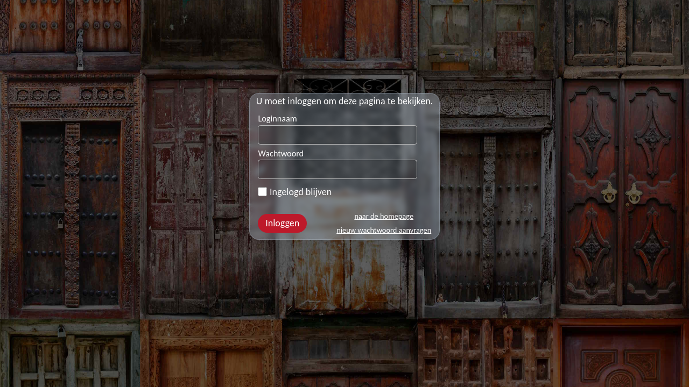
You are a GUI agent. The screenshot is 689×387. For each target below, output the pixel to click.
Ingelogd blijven (295, 192)
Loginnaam (277, 118)
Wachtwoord (281, 153)
